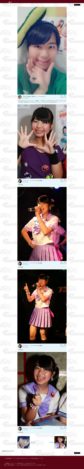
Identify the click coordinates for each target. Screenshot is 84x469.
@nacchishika (25, 181)
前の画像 (26, 442)
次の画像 (58, 442)
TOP (10, 2)
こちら (34, 464)
